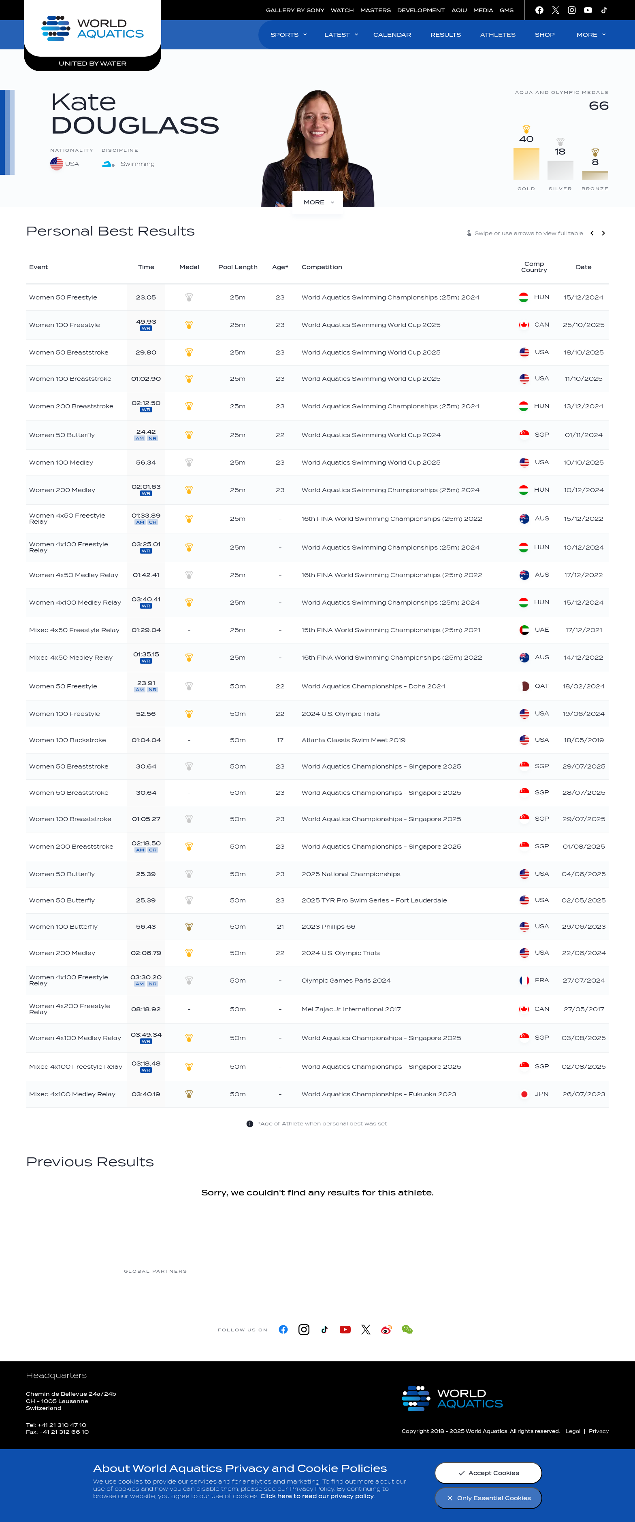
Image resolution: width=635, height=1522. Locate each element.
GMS (507, 10)
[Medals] (317, 202)
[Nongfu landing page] (284, 1270)
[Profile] (368, 202)
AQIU (459, 10)
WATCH (342, 10)
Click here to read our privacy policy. (317, 1496)
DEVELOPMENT (421, 10)
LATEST (342, 34)
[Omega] (349, 1270)
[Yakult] (479, 1270)
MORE (592, 34)
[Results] (267, 202)
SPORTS (289, 34)
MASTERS (375, 10)
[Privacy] (599, 1431)
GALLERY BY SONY (295, 10)
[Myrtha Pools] (220, 1270)
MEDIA (483, 10)
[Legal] (573, 1431)
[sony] (414, 1270)
